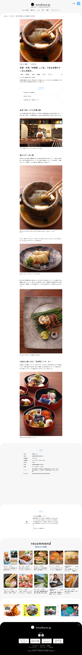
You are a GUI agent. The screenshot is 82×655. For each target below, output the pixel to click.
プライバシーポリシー (43, 647)
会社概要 (48, 645)
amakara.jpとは (35, 645)
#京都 (22, 74)
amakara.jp (6, 16)
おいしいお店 (25, 10)
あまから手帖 (42, 645)
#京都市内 (27, 74)
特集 (47, 10)
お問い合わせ (51, 647)
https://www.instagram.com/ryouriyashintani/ (41, 473)
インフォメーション (55, 10)
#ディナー (50, 74)
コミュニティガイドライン (33, 647)
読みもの (33, 10)
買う (43, 10)
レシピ (38, 10)
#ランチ (44, 74)
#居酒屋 (38, 74)
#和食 (33, 74)
